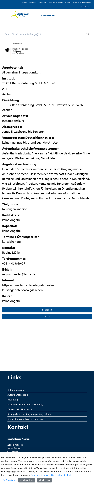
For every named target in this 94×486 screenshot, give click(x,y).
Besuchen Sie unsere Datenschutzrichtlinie (51, 475)
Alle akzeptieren (27, 480)
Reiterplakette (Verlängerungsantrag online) (29, 414)
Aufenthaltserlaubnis (17, 394)
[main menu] (89, 15)
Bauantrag (12, 399)
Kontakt (24, 2)
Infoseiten (68, 2)
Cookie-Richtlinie (86, 7)
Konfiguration (8, 480)
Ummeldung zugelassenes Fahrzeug (25, 419)
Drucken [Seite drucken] (47, 316)
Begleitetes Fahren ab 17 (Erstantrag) (25, 404)
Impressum (32, 2)
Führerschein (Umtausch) (19, 409)
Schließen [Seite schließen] (47, 309)
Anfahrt (14, 451)
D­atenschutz (42, 2)
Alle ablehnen (44, 480)
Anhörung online (15, 389)
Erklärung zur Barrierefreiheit (82, 2)
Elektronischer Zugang (56, 2)
